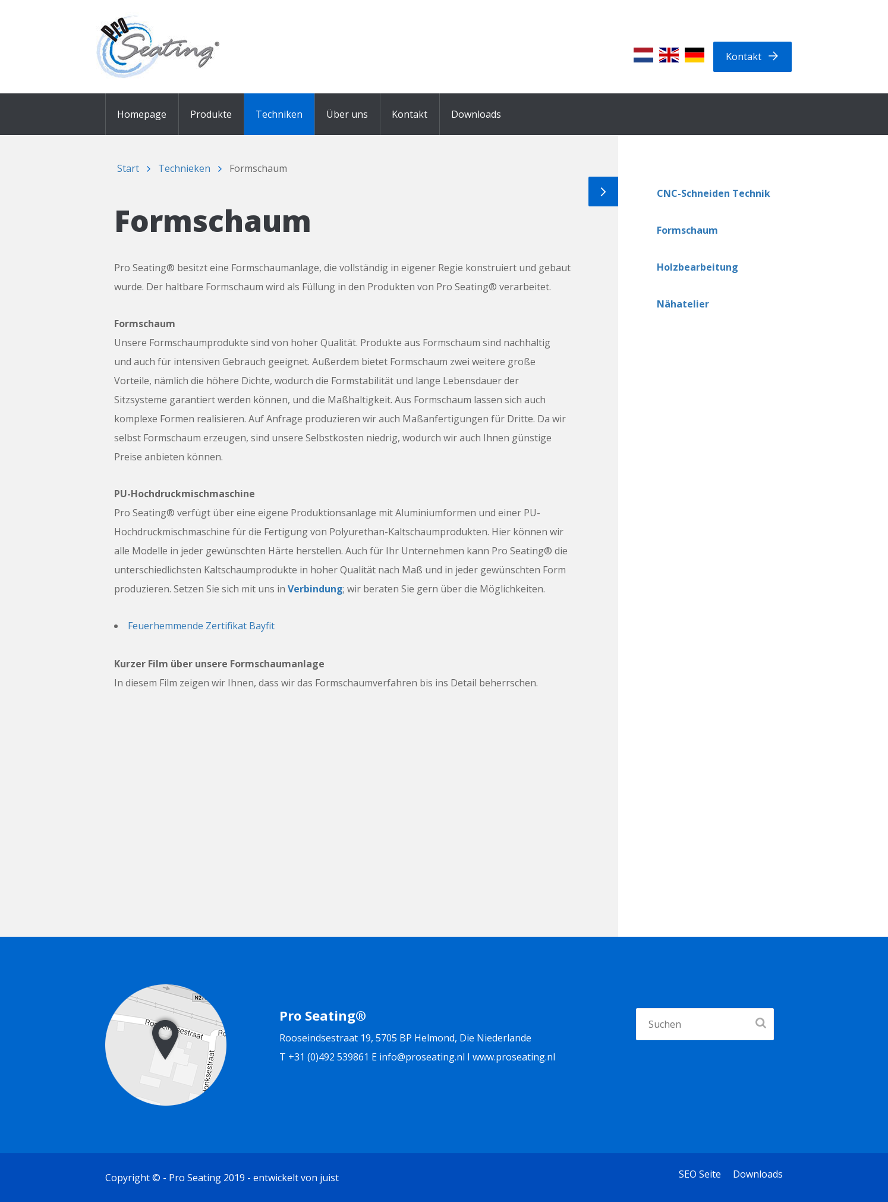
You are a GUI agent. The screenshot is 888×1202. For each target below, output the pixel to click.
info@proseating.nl (422, 1056)
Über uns (347, 114)
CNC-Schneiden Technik (713, 193)
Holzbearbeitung (697, 267)
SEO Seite (700, 1174)
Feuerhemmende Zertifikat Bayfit (201, 625)
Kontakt (743, 56)
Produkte (211, 114)
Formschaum (687, 230)
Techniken (279, 114)
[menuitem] (643, 55)
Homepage (141, 114)
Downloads (476, 114)
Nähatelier (683, 303)
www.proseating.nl (514, 1056)
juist (329, 1177)
